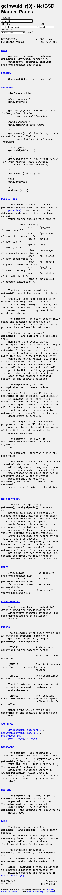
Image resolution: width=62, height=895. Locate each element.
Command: (6, 18)
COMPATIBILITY (10, 601)
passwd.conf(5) (11, 736)
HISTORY (6, 790)
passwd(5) (14, 210)
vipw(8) (32, 738)
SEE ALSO (7, 724)
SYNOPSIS (7, 87)
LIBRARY (6, 73)
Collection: (7, 30)
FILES (4, 567)
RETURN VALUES (10, 499)
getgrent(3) (35, 730)
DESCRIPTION (9, 199)
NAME (4, 50)
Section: (6, 24)
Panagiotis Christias (46, 892)
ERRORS (5, 627)
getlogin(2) (16, 730)
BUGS (4, 821)
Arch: (44, 24)
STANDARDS (7, 747)
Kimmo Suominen (9, 892)
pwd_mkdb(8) (16, 738)
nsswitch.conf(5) (12, 733)
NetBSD (49, 889)
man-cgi (30, 892)
